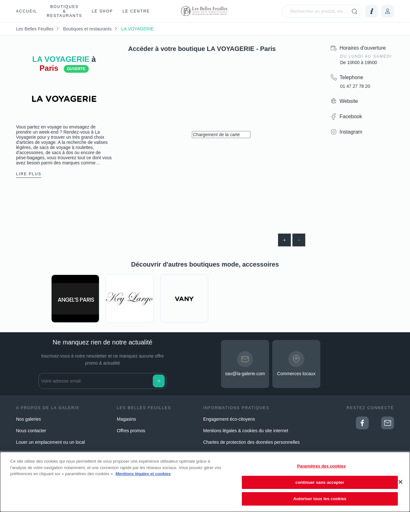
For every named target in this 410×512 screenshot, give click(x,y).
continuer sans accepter (319, 482)
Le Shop (102, 11)
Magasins (126, 419)
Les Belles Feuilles (34, 28)
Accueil (26, 11)
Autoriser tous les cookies (319, 498)
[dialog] (205, 482)
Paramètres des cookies (321, 466)
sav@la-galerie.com (245, 373)
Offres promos (131, 430)
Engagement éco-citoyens (229, 419)
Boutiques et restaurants (87, 28)
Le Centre (136, 11)
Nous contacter (31, 430)
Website (349, 101)
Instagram (351, 132)
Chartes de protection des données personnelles (251, 442)
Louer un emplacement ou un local (50, 442)
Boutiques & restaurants (64, 11)
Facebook (351, 116)
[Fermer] (400, 482)
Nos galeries (28, 419)
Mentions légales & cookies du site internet (245, 430)
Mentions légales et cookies (143, 473)
